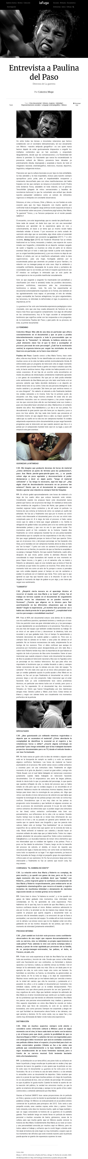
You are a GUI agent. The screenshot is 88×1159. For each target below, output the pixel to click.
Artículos (63, 3)
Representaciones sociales (31, 105)
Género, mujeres (49, 103)
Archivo (20, 3)
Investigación (11, 7)
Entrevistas (57, 7)
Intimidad (59, 103)
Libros (64, 7)
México (64, 105)
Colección (27, 3)
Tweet (11, 105)
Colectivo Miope (46, 92)
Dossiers (56, 3)
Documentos (71, 3)
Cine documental (35, 103)
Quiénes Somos (11, 3)
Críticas (69, 7)
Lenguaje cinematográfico (51, 105)
